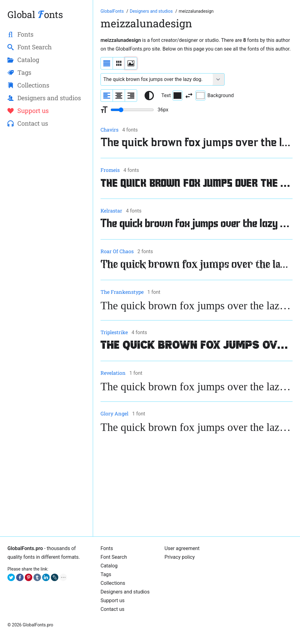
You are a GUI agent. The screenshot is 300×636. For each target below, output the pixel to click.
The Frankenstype (122, 292)
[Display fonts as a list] (107, 63)
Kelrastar (111, 210)
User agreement (181, 548)
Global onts (35, 14)
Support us (113, 600)
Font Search (114, 557)
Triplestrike (114, 332)
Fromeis (110, 170)
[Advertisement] (197, 485)
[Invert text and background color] (189, 95)
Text (171, 96)
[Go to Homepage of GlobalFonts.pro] (113, 11)
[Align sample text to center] (119, 95)
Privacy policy (179, 557)
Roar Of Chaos (117, 251)
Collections (113, 583)
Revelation (113, 373)
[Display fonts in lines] (119, 63)
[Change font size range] (132, 109)
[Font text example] (157, 79)
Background (214, 96)
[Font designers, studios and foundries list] (152, 11)
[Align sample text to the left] (107, 95)
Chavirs (110, 129)
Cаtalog (109, 566)
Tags (106, 574)
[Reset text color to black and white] (149, 95)
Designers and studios (125, 592)
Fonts (107, 548)
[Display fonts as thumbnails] (131, 63)
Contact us (112, 609)
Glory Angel (114, 413)
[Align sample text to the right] (131, 95)
